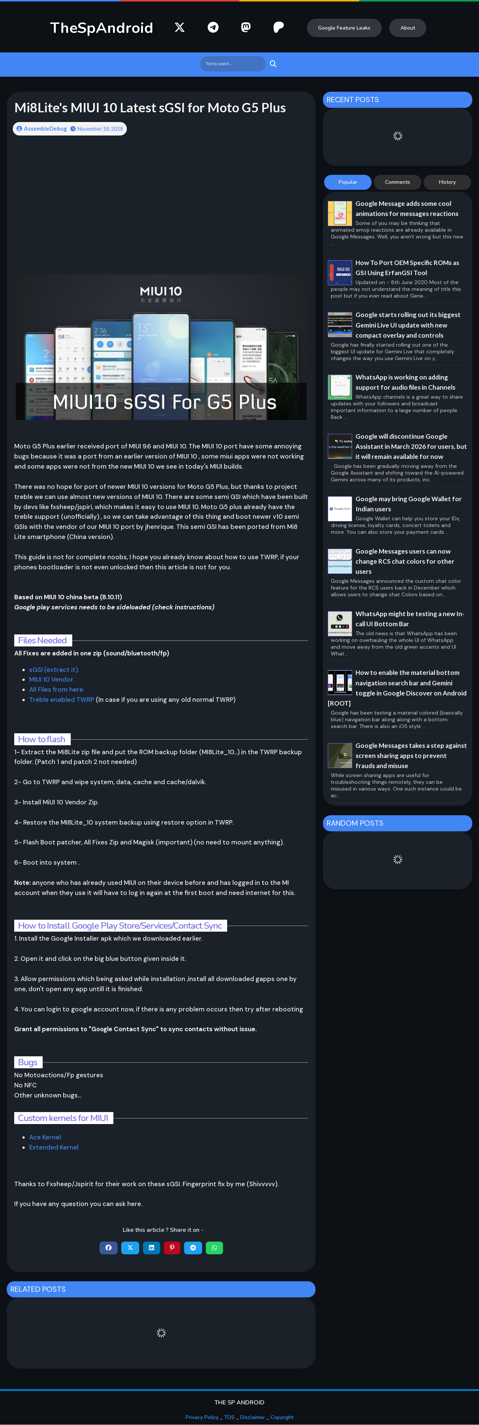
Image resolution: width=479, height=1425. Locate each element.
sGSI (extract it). (54, 670)
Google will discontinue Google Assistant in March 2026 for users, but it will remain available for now (411, 446)
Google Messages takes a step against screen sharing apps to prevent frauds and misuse (411, 756)
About (407, 27)
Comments (397, 182)
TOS (229, 1417)
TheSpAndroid (101, 28)
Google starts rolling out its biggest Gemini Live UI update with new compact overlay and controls (408, 325)
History (447, 182)
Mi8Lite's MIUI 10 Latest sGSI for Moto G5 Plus (152, 107)
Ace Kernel (45, 1137)
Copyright (282, 1417)
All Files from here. (56, 690)
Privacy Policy (202, 1417)
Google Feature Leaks (344, 27)
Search (272, 63)
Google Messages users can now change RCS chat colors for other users (405, 561)
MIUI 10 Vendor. (51, 680)
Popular (348, 182)
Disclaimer (252, 1417)
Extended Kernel (54, 1148)
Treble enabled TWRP (62, 700)
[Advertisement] (161, 200)
